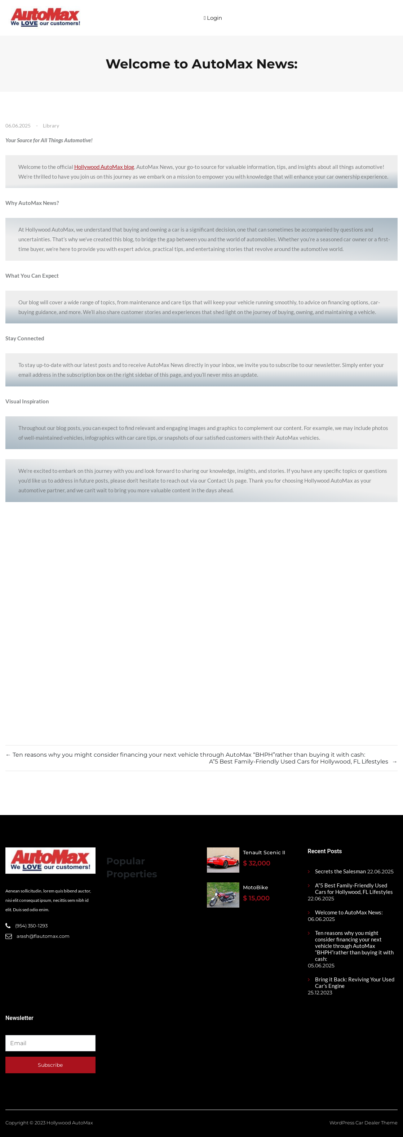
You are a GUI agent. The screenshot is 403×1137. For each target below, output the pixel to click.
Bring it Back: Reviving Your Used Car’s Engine (354, 982)
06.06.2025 (18, 125)
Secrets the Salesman (340, 871)
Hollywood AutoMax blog (104, 167)
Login (213, 17)
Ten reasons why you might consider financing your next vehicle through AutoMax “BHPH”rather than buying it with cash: (354, 946)
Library (51, 125)
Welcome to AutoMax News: (349, 912)
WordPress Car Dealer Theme (363, 1122)
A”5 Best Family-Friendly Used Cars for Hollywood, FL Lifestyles (354, 888)
